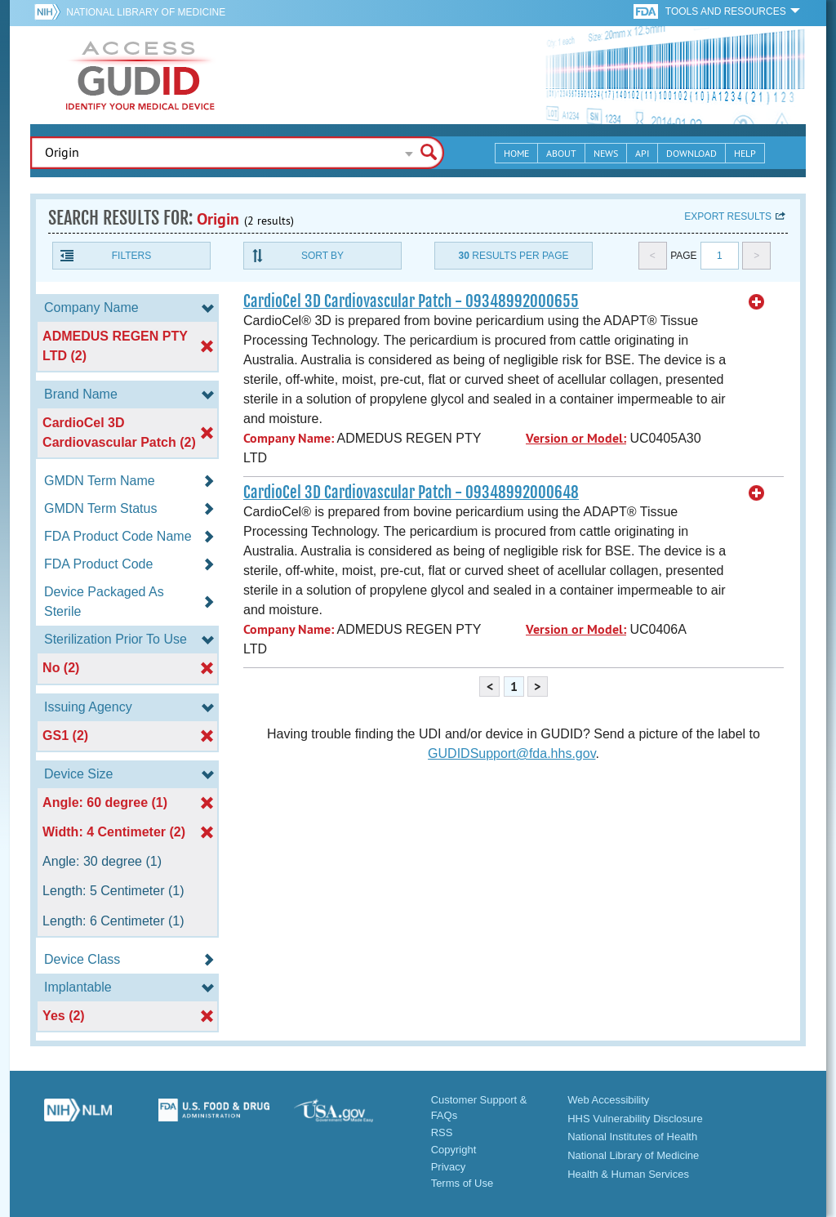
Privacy (448, 1167)
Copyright (454, 1149)
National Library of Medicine (145, 12)
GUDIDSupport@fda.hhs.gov (511, 753)
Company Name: (288, 438)
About (561, 153)
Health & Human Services (628, 1174)
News (606, 153)
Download (691, 153)
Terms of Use (462, 1183)
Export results (728, 216)
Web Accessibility (608, 1100)
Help (745, 153)
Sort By (322, 255)
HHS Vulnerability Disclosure (635, 1118)
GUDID (140, 75)
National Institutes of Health (632, 1136)
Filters (131, 255)
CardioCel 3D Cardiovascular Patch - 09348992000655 (411, 301)
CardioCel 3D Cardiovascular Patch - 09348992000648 (411, 492)
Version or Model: (576, 438)
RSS (442, 1132)
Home (516, 153)
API (642, 153)
